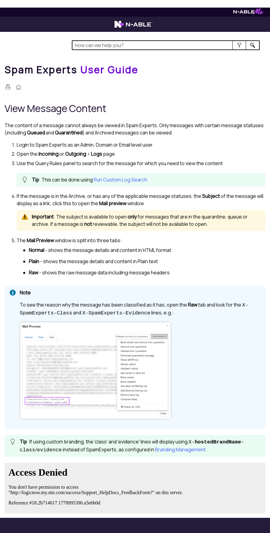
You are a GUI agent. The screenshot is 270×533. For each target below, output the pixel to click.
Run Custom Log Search (120, 179)
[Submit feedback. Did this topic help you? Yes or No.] (97, 487)
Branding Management (180, 449)
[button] (239, 45)
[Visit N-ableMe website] (248, 13)
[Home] (71, 69)
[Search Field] (166, 45)
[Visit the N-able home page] (133, 27)
